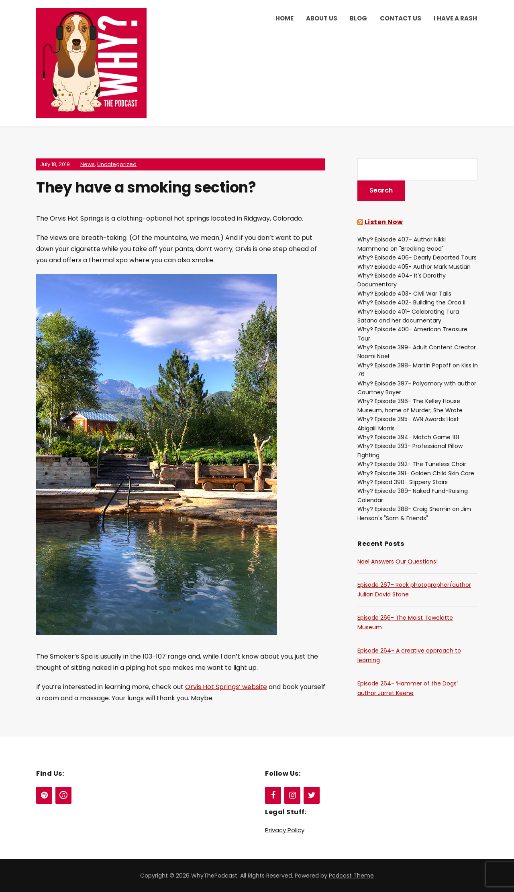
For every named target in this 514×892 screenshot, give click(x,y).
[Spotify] (44, 795)
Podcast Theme (351, 876)
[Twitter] (312, 795)
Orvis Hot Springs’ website (226, 686)
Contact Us (400, 18)
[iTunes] (63, 795)
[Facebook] (273, 795)
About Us (321, 18)
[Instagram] (292, 795)
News (87, 164)
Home (284, 18)
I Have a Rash (455, 18)
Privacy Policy (284, 830)
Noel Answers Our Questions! (397, 562)
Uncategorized (117, 164)
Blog (358, 18)
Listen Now (384, 222)
